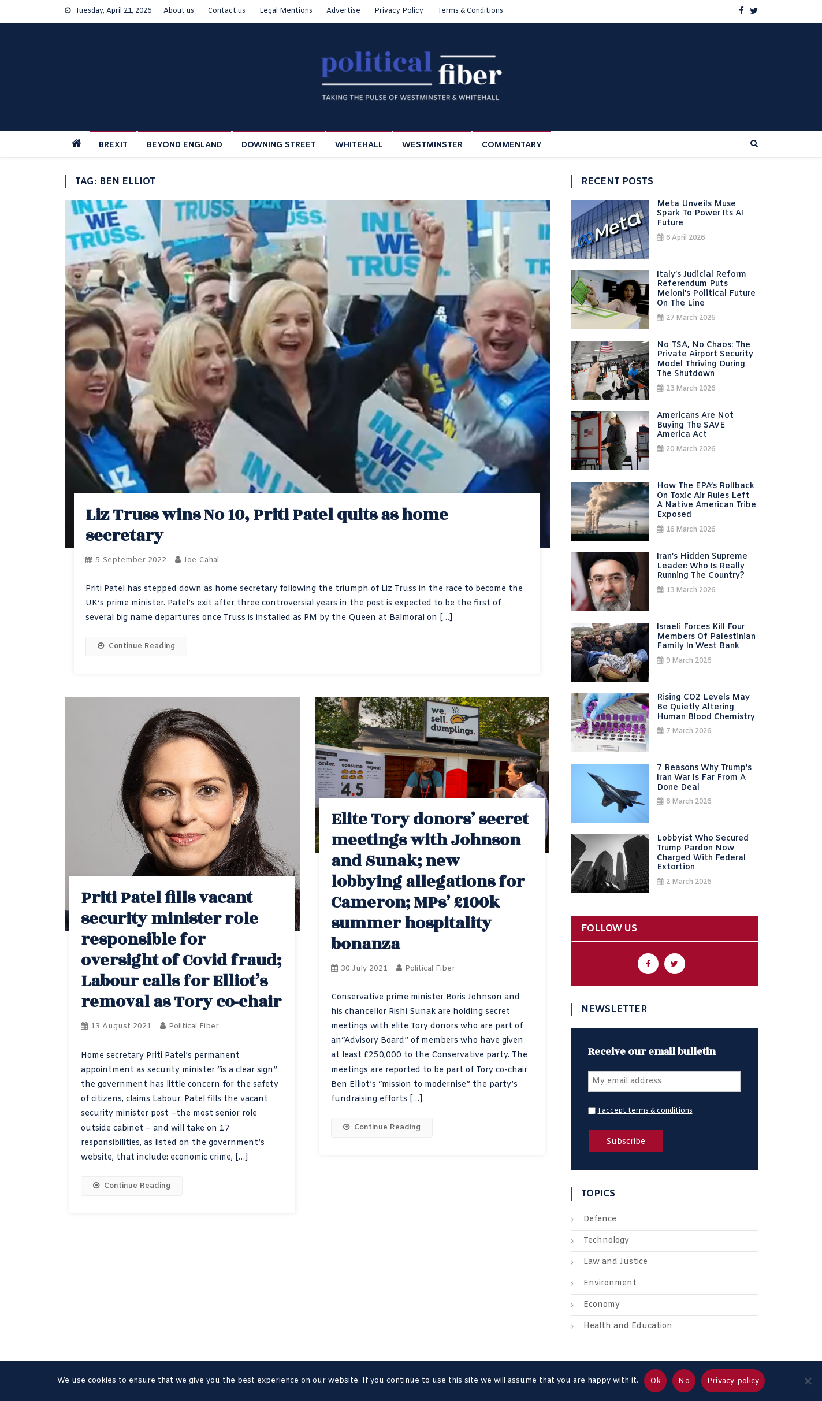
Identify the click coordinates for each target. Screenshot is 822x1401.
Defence (599, 1219)
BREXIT (113, 145)
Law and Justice (615, 1262)
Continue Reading (136, 646)
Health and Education (627, 1326)
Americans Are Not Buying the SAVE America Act (695, 425)
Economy (601, 1304)
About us (178, 11)
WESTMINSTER (432, 145)
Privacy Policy (398, 11)
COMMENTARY (512, 145)
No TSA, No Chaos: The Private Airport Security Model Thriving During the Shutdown (705, 360)
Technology (606, 1240)
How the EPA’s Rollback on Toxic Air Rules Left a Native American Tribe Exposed (706, 501)
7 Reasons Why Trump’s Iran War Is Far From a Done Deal (704, 778)
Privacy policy (733, 1381)
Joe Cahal (201, 560)
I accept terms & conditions (645, 1111)
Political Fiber (194, 1026)
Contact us (227, 11)
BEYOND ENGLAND (184, 145)
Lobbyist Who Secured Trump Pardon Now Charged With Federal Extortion (703, 853)
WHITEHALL (359, 145)
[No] (807, 1381)
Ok (655, 1381)
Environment (610, 1283)
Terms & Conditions (470, 11)
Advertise (343, 11)
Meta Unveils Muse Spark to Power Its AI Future (700, 214)
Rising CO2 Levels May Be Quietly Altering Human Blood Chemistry (706, 707)
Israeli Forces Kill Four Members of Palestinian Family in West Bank (706, 637)
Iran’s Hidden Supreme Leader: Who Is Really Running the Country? (702, 566)
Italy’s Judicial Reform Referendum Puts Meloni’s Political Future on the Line (706, 289)
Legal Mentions (286, 11)
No (684, 1381)
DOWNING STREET (278, 145)
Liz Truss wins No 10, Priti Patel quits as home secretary (266, 525)
